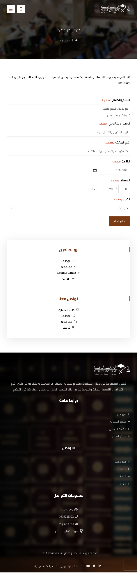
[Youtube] (88, 566)
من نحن (123, 414)
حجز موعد (69, 267)
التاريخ (120, 161)
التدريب (68, 279)
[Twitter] (94, 566)
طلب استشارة (68, 310)
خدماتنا (124, 469)
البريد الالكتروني (114, 123)
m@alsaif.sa (68, 524)
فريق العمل (121, 436)
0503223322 (68, 517)
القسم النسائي (119, 429)
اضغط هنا (124, 83)
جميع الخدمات (120, 422)
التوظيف (68, 261)
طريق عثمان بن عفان (68, 531)
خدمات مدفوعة (68, 273)
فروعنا (69, 328)
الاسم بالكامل (115, 100)
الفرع (121, 199)
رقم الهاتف (117, 142)
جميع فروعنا (69, 509)
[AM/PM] (92, 189)
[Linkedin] (100, 566)
